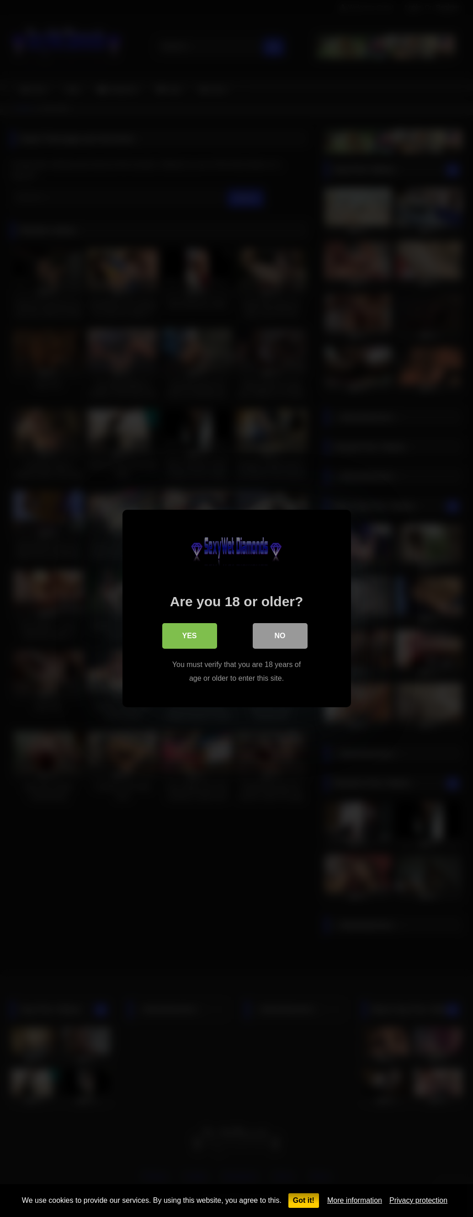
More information (354, 1200)
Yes (189, 636)
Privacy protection (418, 1200)
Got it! (303, 1200)
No (280, 636)
